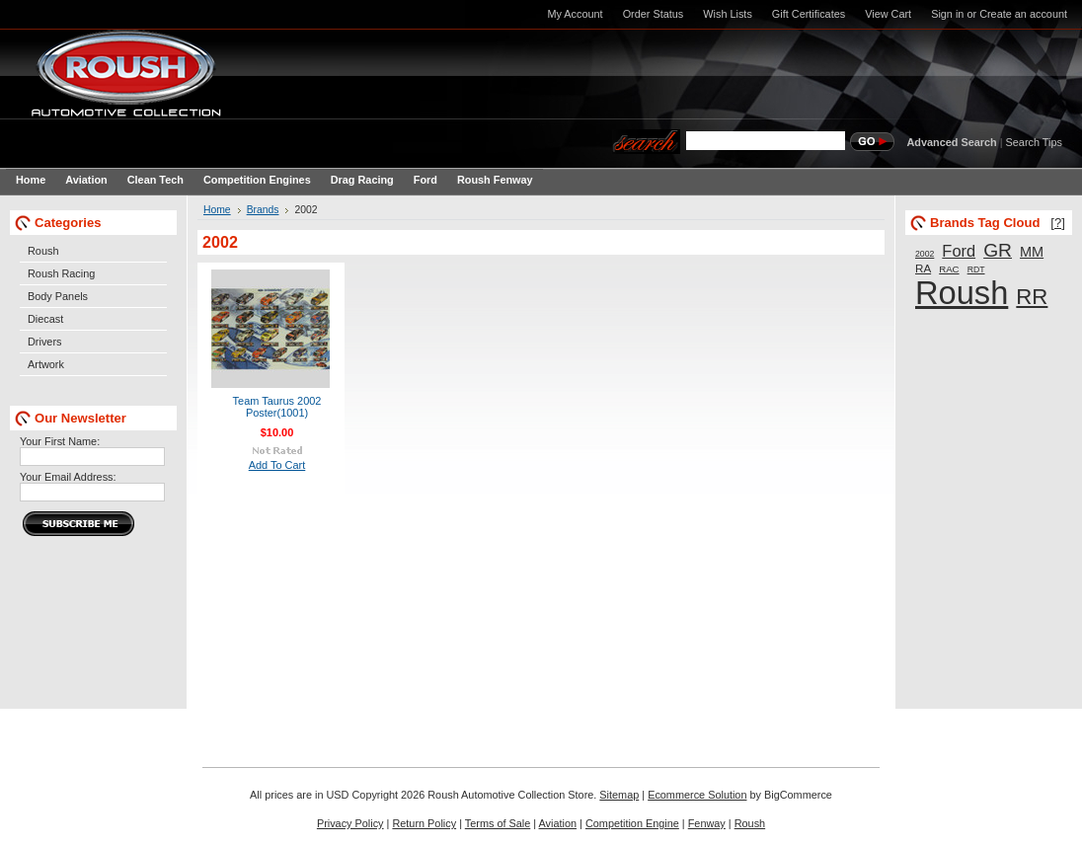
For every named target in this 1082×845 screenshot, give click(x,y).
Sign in (947, 14)
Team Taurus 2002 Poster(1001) (277, 407)
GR (997, 250)
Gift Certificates (808, 14)
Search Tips (1034, 142)
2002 (924, 254)
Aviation (558, 823)
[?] (1057, 222)
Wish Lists (727, 14)
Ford (958, 251)
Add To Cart (277, 465)
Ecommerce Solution (697, 795)
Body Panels (58, 296)
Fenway (707, 823)
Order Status (653, 14)
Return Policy (424, 823)
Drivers (44, 341)
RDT (976, 269)
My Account (574, 14)
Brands (263, 209)
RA (923, 268)
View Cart (888, 14)
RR (1031, 296)
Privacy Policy (350, 823)
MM (1031, 252)
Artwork (46, 364)
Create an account (1023, 14)
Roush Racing (61, 273)
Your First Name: (60, 441)
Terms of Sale (497, 823)
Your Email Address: (68, 477)
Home (217, 209)
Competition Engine (632, 823)
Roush (43, 251)
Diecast (45, 319)
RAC (949, 269)
